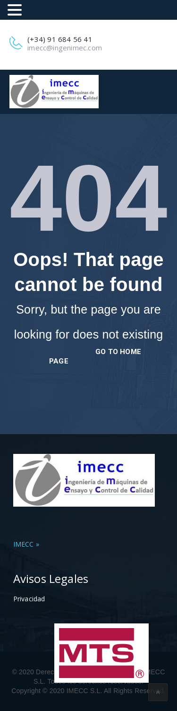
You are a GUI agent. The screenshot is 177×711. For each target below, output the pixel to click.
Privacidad (29, 598)
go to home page (95, 356)
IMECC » (26, 544)
